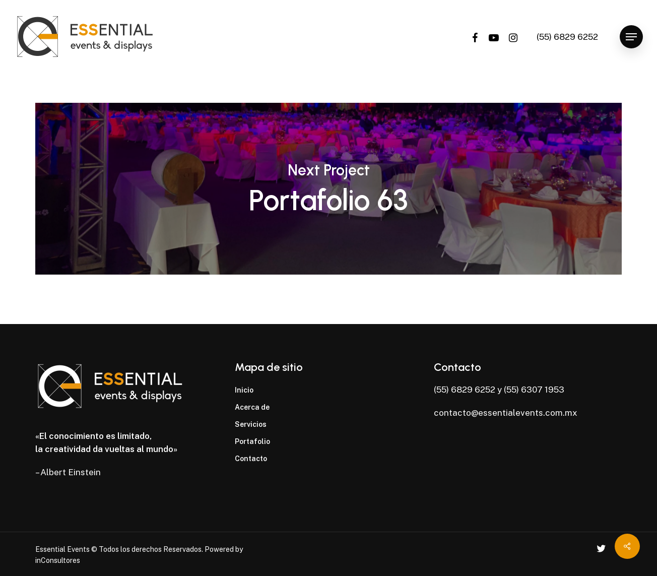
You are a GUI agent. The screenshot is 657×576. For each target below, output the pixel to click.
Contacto (251, 459)
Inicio (244, 390)
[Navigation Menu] (631, 37)
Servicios (251, 424)
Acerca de (252, 407)
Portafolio (252, 441)
